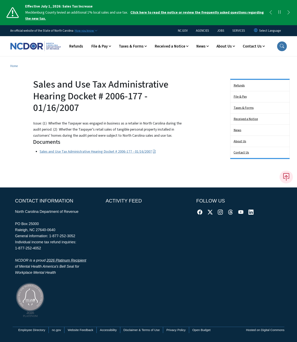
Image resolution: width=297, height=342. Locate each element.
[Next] (288, 12)
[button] (282, 46)
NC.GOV (183, 30)
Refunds (76, 46)
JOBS (220, 30)
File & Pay (240, 96)
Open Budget (201, 330)
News (237, 130)
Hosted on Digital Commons (265, 330)
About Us (240, 141)
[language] (270, 31)
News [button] (201, 46)
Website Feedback (80, 330)
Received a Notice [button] (170, 46)
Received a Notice (246, 119)
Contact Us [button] (252, 46)
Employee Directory (31, 330)
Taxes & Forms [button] (131, 46)
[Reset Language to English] (256, 31)
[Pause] (279, 12)
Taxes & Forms (244, 108)
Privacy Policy (176, 330)
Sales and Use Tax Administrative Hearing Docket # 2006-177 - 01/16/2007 (98, 151)
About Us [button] (224, 46)
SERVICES (238, 30)
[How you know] (86, 31)
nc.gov (56, 330)
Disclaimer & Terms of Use (142, 330)
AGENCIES (202, 30)
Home (14, 66)
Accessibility (108, 330)
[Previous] (270, 12)
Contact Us (241, 152)
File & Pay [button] (99, 46)
